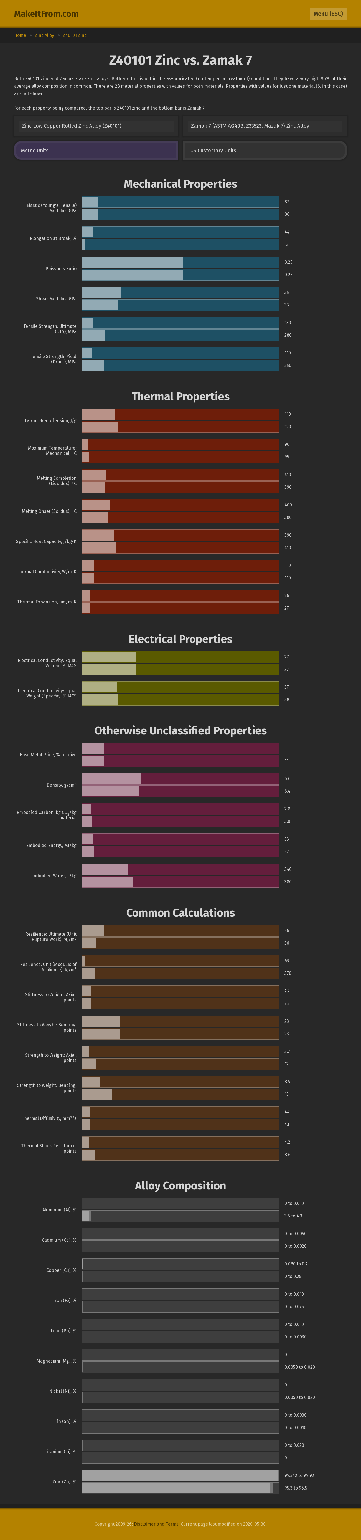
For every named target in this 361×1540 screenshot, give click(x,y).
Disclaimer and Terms (156, 1524)
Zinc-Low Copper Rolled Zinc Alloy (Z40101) (71, 126)
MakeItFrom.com (46, 14)
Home (20, 35)
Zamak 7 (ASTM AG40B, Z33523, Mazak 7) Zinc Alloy (250, 126)
